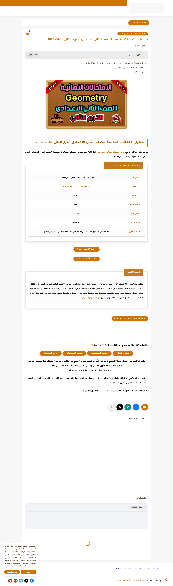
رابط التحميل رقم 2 (86, 259)
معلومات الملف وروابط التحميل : (128, 68)
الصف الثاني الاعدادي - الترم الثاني (75, 187)
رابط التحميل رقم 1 (86, 249)
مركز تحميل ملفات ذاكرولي (111, 152)
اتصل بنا (101, 3)
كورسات (38, 11)
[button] (136, 407)
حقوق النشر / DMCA (123, 569)
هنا (82, 391)
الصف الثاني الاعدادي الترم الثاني (132, 34)
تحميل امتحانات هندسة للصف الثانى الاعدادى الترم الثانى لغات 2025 (114, 63)
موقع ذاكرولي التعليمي (91, 298)
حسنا (28, 572)
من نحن (111, 3)
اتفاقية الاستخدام (140, 569)
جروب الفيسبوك (74, 353)
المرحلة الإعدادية (76, 11)
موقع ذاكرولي (123, 353)
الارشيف (120, 3)
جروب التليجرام (51, 353)
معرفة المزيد (12, 572)
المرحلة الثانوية (55, 11)
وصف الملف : (137, 72)
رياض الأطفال (117, 11)
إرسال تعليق (137, 507)
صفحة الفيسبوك (99, 353)
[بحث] (10, 11)
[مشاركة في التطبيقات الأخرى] (111, 407)
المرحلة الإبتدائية (97, 11)
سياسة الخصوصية (155, 569)
